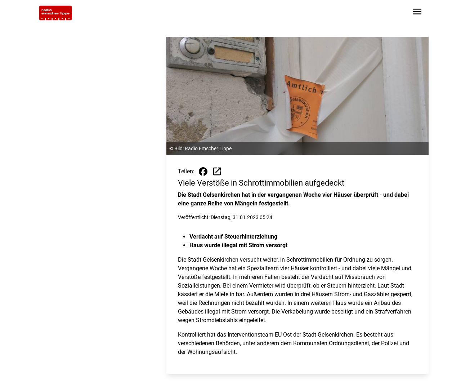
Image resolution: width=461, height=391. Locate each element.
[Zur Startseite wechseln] (55, 13)
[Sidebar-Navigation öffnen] (417, 13)
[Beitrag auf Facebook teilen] (203, 171)
